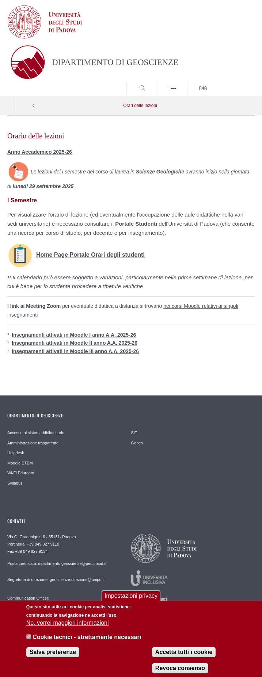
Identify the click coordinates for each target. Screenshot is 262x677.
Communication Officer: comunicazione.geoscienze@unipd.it (40, 600)
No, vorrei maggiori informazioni (67, 629)
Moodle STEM (20, 463)
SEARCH (236, 82)
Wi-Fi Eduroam (20, 473)
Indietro (33, 105)
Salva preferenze (53, 657)
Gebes (137, 443)
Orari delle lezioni (140, 105)
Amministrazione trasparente (32, 443)
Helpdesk (15, 453)
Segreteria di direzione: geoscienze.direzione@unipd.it (56, 579)
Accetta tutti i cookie (183, 657)
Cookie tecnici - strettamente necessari (87, 642)
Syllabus (15, 483)
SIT (134, 433)
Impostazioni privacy (131, 601)
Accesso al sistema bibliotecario (35, 433)
